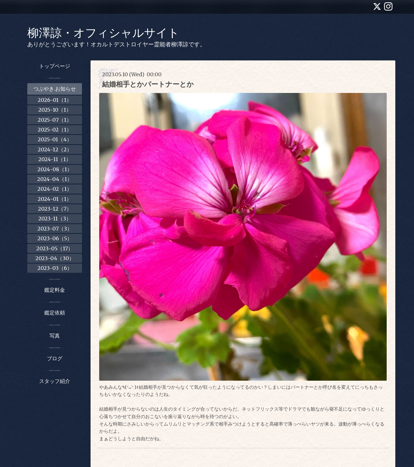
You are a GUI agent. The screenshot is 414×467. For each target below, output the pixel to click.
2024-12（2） (55, 149)
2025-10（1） (54, 109)
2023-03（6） (54, 268)
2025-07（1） (55, 120)
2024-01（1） (55, 199)
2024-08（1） (54, 169)
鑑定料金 (54, 290)
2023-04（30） (54, 258)
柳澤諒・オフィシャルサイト (103, 33)
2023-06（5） (54, 238)
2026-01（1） (55, 100)
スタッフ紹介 (54, 381)
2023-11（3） (54, 218)
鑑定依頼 (54, 312)
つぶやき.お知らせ (54, 88)
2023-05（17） (54, 248)
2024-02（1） (54, 189)
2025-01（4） (55, 139)
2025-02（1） (55, 129)
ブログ (54, 358)
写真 (54, 335)
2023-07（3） (54, 228)
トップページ (54, 66)
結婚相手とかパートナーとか (148, 84)
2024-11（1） (54, 159)
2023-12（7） (55, 208)
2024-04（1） (54, 179)
